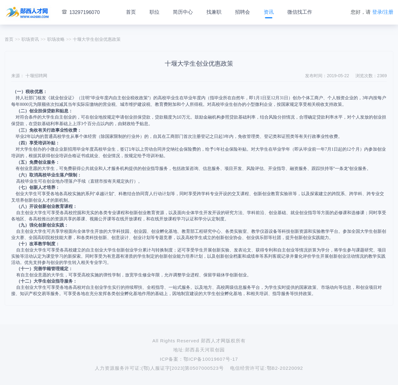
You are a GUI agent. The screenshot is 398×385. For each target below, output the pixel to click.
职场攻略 (56, 39)
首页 (131, 12)
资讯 (269, 12)
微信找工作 (299, 12)
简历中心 (183, 12)
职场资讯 (30, 39)
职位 (155, 12)
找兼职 (213, 12)
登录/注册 (382, 12)
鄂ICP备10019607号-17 (210, 359)
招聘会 (242, 12)
